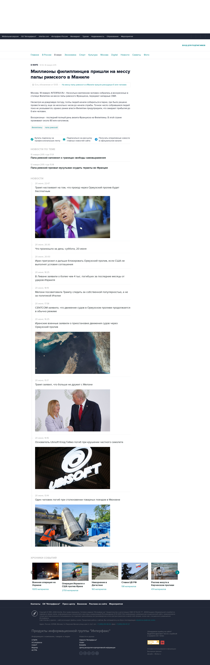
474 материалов (158, 589)
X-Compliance (37, 642)
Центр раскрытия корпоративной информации (97, 648)
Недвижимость (97, 36)
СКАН (81, 642)
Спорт (82, 55)
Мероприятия (127, 36)
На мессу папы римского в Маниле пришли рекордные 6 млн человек (94, 85)
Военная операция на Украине (44, 584)
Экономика (70, 55)
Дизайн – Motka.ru (154, 654)
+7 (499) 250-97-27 (123, 624)
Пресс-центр (68, 604)
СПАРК (34, 640)
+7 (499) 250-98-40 (104, 624)
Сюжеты (136, 55)
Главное (35, 55)
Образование (113, 36)
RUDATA (82, 645)
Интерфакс (105, 45)
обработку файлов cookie (145, 620)
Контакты (35, 604)
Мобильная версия (10, 36)
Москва (104, 55)
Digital (114, 55)
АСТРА (34, 650)
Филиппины (37, 127)
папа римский (51, 127)
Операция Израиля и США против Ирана (73, 585)
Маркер (35, 648)
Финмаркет (75, 36)
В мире (58, 55)
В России (46, 55)
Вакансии (82, 604)
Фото (146, 55)
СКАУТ (34, 645)
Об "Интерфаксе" (28, 36)
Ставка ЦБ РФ (129, 582)
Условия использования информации (161, 649)
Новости (125, 55)
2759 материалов (70, 590)
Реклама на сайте (98, 604)
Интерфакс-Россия (59, 36)
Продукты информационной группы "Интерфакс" (71, 631)
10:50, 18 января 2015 (48, 65)
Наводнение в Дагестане (99, 584)
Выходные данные (154, 651)
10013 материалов (40, 589)
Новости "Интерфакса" (88, 640)
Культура (93, 55)
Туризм (85, 36)
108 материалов (128, 586)
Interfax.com (44, 36)
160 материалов (99, 589)
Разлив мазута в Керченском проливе (162, 584)
